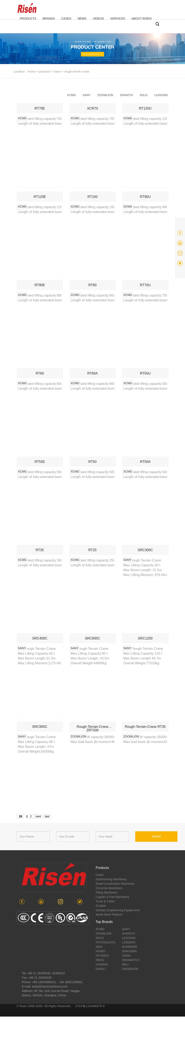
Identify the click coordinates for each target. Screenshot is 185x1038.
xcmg (71, 95)
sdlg (144, 95)
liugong (161, 95)
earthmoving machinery (111, 879)
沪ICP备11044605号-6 (90, 1006)
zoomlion (105, 95)
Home (31, 71)
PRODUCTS (28, 18)
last (47, 816)
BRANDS (49, 18)
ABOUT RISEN (141, 18)
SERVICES (117, 18)
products (44, 71)
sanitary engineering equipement (118, 910)
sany (87, 95)
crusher (101, 905)
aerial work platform (109, 914)
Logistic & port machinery (112, 897)
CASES (66, 18)
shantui (126, 95)
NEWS (82, 18)
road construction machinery (115, 883)
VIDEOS (98, 18)
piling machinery (106, 892)
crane (57, 71)
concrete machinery (109, 888)
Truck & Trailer (105, 901)
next (38, 816)
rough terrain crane (76, 71)
